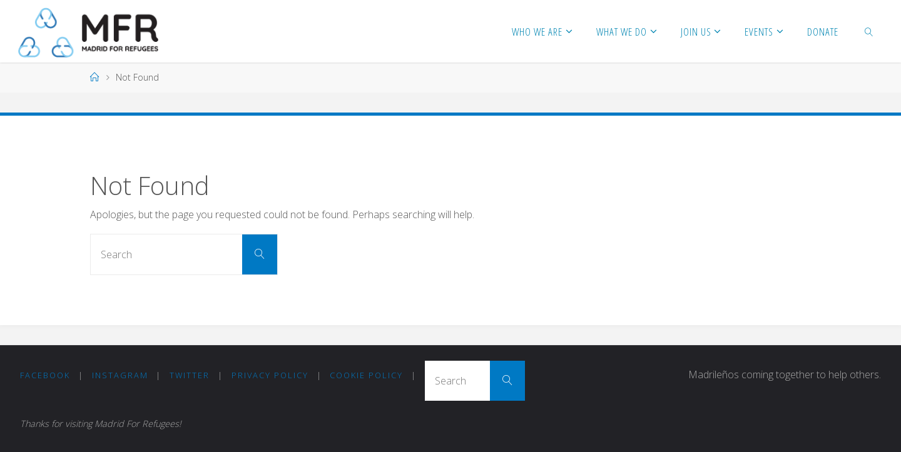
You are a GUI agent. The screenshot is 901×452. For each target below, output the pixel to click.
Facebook (45, 375)
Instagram (120, 375)
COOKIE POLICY (366, 375)
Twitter (190, 375)
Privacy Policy (270, 375)
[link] (869, 31)
